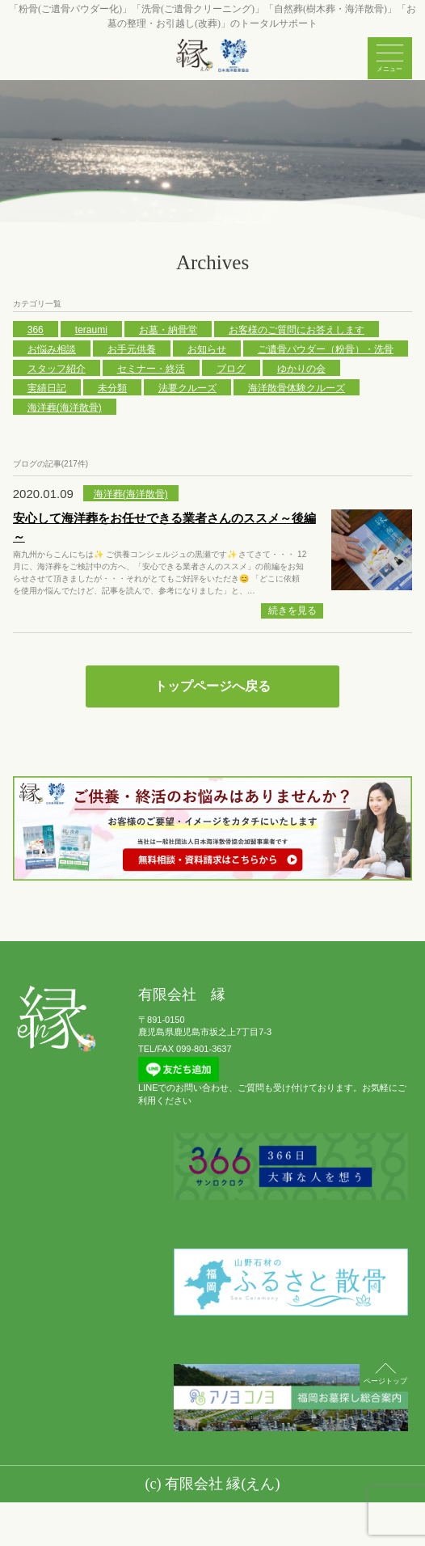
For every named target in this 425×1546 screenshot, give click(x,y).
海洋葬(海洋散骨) (64, 407)
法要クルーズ (187, 388)
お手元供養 (131, 349)
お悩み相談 (51, 349)
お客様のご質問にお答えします (296, 330)
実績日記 (46, 388)
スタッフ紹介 (56, 368)
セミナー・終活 (151, 368)
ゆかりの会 (301, 368)
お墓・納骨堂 (168, 330)
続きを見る (292, 610)
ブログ (231, 368)
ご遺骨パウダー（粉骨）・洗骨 (325, 349)
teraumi (91, 330)
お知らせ (206, 349)
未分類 (112, 388)
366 (35, 330)
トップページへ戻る (212, 686)
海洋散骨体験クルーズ (296, 388)
